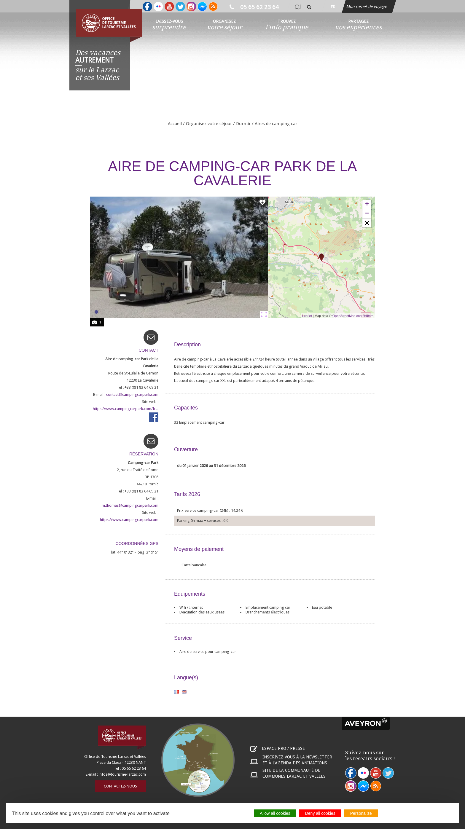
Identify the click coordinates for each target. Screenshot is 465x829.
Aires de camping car (276, 123)
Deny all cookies (320, 813)
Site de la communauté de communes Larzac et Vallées (294, 773)
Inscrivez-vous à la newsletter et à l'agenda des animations (297, 760)
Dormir (243, 123)
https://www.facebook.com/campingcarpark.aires (153, 417)
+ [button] (367, 204)
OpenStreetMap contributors (352, 316)
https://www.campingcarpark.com (129, 519)
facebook (350, 773)
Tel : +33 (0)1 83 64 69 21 (137, 387)
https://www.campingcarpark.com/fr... (125, 408)
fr (333, 6)
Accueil (175, 123)
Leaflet (307, 316)
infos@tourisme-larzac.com (122, 774)
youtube (375, 773)
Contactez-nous (120, 786)
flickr (363, 773)
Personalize (361, 813)
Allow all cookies (275, 813)
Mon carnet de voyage (367, 6)
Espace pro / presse (283, 748)
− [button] (367, 213)
